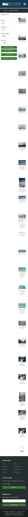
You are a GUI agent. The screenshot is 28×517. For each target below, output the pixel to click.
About (15, 464)
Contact (14, 487)
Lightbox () (9, 54)
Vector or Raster (5, 33)
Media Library (13, 10)
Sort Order (3, 40)
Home (5, 10)
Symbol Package (9, 58)
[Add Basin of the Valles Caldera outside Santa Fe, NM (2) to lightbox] (19, 176)
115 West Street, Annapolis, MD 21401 (13, 481)
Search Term (5, 14)
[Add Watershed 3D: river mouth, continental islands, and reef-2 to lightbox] (19, 283)
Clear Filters (9, 50)
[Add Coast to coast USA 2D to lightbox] (19, 229)
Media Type (4, 27)
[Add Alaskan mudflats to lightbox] (19, 15)
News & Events (18, 466)
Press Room (17, 472)
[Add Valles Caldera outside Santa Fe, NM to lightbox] (19, 194)
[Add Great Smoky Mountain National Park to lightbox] (19, 354)
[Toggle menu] (25, 4)
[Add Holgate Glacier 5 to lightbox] (19, 122)
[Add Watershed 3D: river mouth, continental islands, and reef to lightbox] (19, 265)
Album (2, 20)
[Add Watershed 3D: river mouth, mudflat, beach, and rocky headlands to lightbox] (19, 301)
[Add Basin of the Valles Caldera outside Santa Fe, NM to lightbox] (19, 158)
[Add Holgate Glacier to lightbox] (19, 51)
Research (4, 472)
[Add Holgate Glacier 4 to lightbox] (19, 104)
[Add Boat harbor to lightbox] (19, 33)
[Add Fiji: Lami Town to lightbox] (19, 247)
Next (22, 451)
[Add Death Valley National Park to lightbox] (19, 319)
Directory (4, 469)
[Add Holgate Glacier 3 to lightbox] (19, 87)
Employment (17, 469)
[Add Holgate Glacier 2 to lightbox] (19, 69)
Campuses (5, 466)
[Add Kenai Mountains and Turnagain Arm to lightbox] (19, 140)
